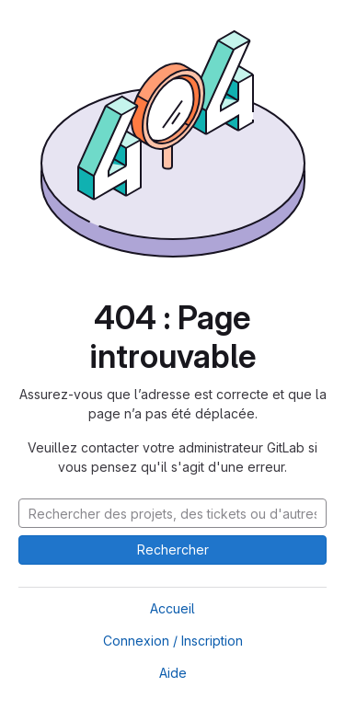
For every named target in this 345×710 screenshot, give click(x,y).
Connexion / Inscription (173, 640)
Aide (173, 673)
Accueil (172, 608)
